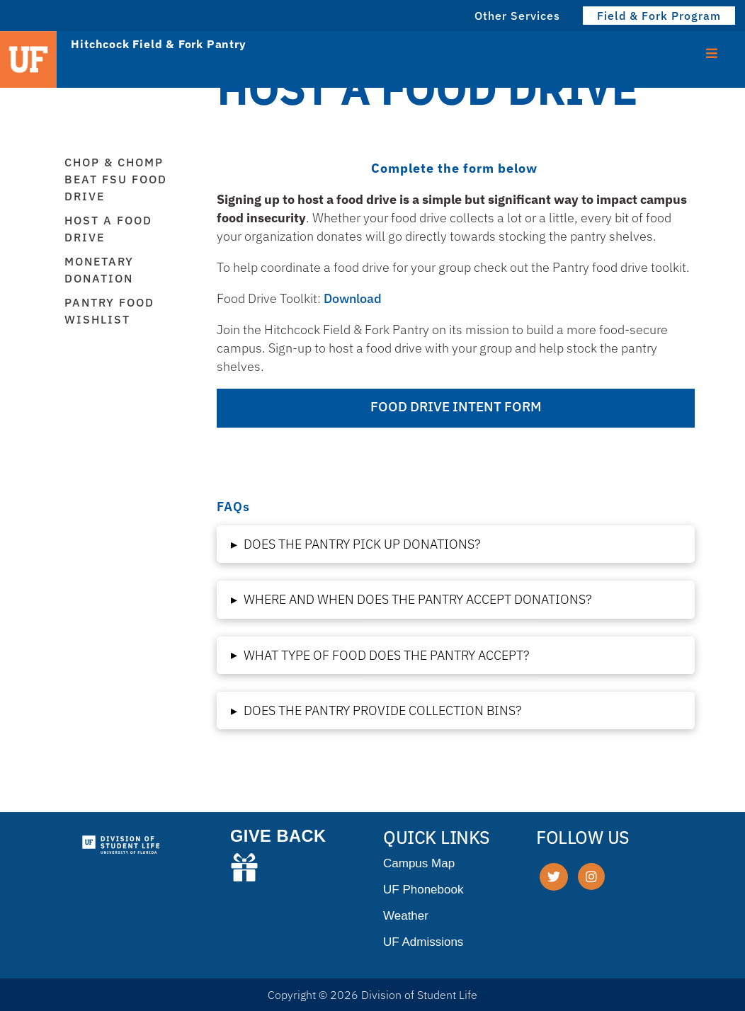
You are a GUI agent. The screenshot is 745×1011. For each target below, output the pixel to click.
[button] (456, 544)
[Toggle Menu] (712, 51)
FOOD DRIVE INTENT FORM (455, 406)
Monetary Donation (99, 269)
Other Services (517, 15)
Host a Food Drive (108, 228)
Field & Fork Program (659, 15)
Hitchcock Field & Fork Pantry (158, 44)
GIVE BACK (278, 836)
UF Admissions (423, 942)
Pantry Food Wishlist (109, 310)
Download (353, 298)
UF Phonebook (423, 889)
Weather (405, 916)
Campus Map (419, 863)
